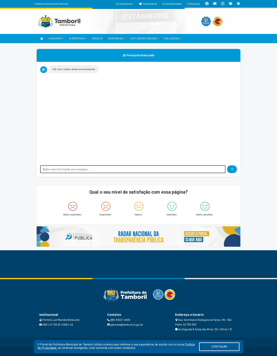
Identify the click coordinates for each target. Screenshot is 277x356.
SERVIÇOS (97, 38)
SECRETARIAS (116, 38)
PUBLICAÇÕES (172, 38)
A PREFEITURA (77, 38)
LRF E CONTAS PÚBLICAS (144, 38)
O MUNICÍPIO (56, 38)
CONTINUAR (219, 346)
